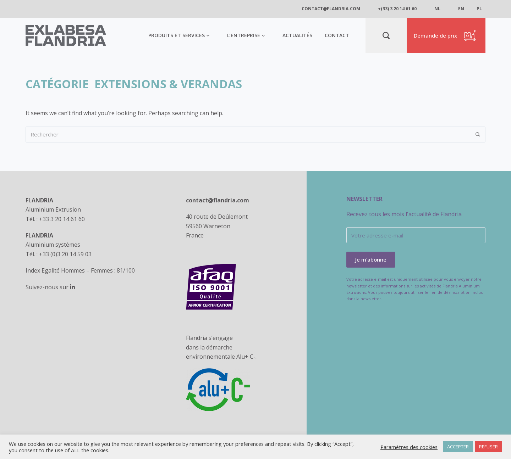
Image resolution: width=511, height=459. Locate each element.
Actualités (297, 35)
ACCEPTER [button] (458, 446)
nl (437, 9)
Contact (337, 35)
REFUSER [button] (488, 446)
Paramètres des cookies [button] (409, 447)
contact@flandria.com (331, 9)
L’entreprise (246, 35)
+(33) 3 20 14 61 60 (397, 9)
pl (479, 9)
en (461, 9)
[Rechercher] (386, 35)
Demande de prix (435, 35)
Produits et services (178, 35)
